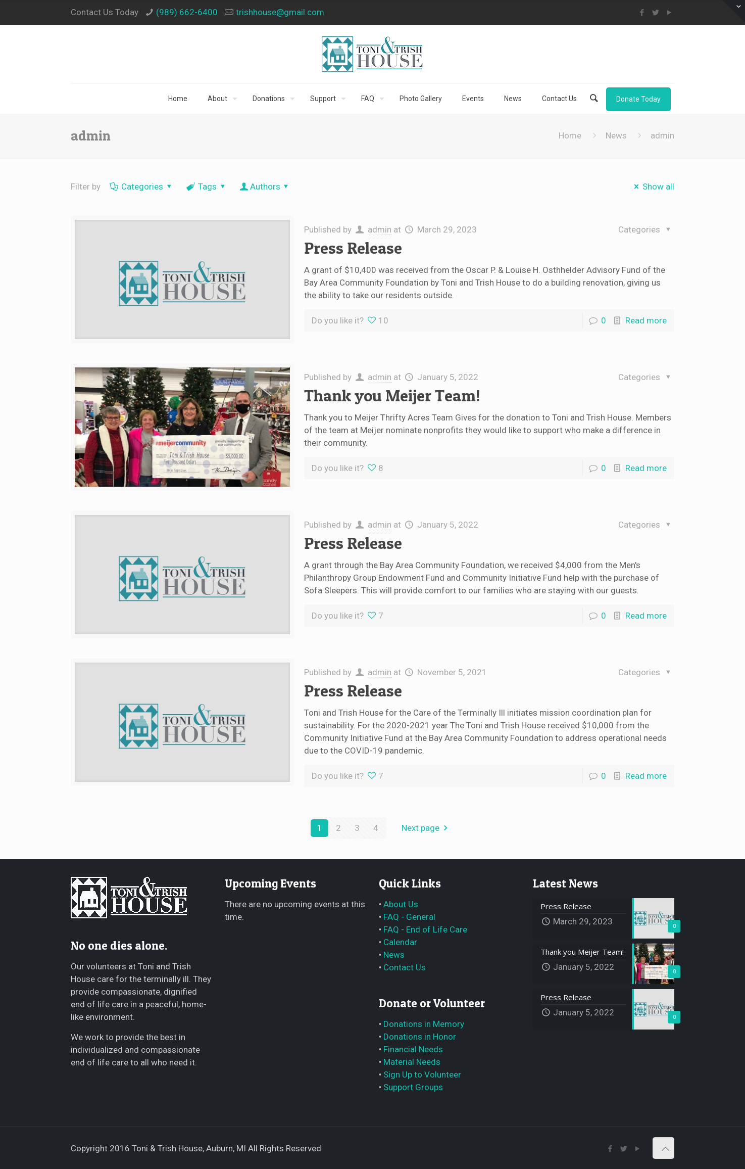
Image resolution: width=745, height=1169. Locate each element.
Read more (646, 320)
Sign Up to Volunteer (422, 1074)
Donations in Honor (419, 1037)
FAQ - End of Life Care (425, 929)
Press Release (353, 248)
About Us (400, 904)
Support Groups (413, 1087)
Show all (653, 186)
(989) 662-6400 (187, 12)
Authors (265, 186)
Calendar (400, 942)
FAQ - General (409, 917)
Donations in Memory (423, 1024)
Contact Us (404, 967)
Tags (206, 186)
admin (379, 229)
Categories (142, 186)
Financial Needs (413, 1049)
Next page (427, 828)
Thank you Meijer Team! (392, 395)
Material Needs (411, 1062)
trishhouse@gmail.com (280, 12)
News (616, 135)
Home (570, 135)
